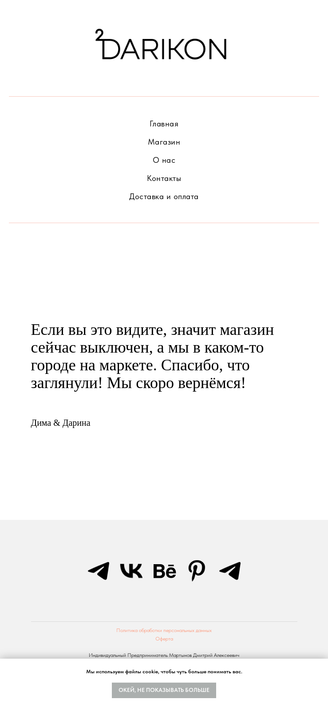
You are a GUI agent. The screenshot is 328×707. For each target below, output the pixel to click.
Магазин (164, 141)
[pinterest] (197, 571)
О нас (164, 160)
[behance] (164, 571)
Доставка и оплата (164, 196)
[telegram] (98, 571)
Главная (164, 123)
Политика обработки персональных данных (164, 630)
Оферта (164, 639)
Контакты (164, 178)
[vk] (131, 571)
